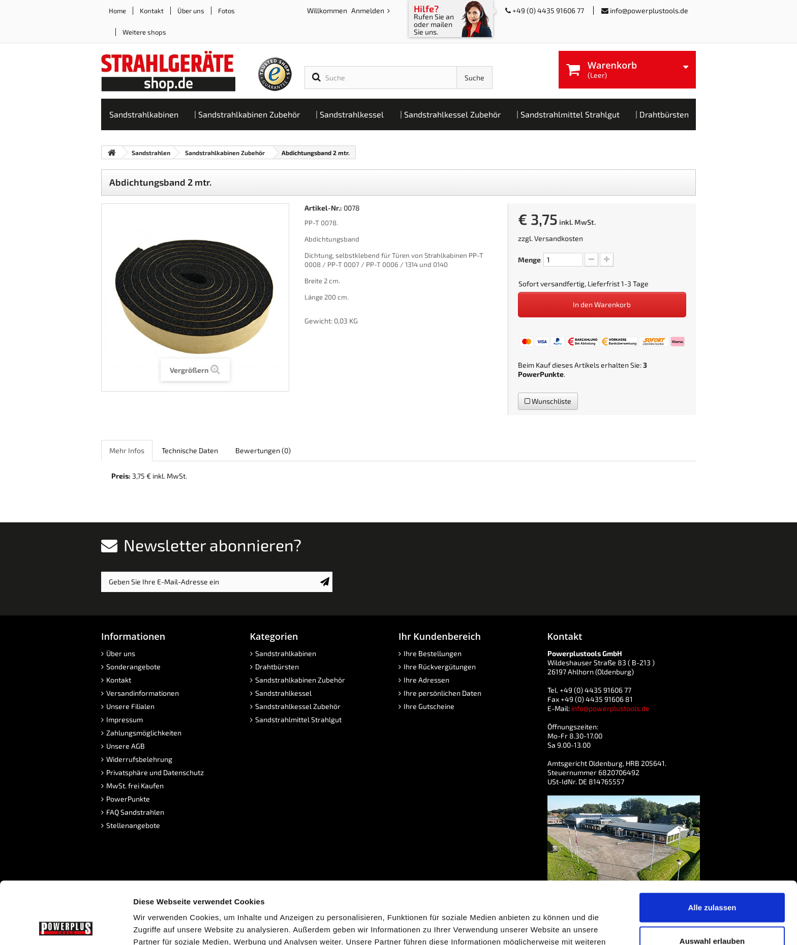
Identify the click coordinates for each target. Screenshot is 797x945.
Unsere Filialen (130, 706)
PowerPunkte (541, 374)
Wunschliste (548, 401)
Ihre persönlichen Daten (442, 693)
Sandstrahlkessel (283, 693)
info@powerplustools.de (649, 10)
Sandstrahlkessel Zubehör (298, 706)
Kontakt (152, 11)
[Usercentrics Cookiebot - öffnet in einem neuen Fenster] (65, 925)
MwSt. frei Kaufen (135, 785)
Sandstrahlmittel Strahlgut (298, 719)
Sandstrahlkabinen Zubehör (300, 679)
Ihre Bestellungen (433, 653)
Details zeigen (540, 925)
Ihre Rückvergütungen (440, 666)
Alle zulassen (712, 845)
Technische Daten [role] (190, 450)
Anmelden (368, 10)
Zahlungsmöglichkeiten (143, 732)
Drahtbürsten (277, 666)
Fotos (226, 11)
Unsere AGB (125, 746)
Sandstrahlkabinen (285, 653)
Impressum (124, 719)
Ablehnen (712, 911)
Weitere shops (144, 32)
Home (117, 11)
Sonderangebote (133, 666)
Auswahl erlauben (712, 878)
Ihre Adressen (426, 679)
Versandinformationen (142, 693)
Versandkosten (558, 238)
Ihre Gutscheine (429, 706)
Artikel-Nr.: (323, 207)
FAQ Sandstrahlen (135, 812)
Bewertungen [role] (263, 450)
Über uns (190, 11)
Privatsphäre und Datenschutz (155, 772)
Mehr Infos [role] (126, 450)
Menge (529, 259)
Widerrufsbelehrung (139, 759)
